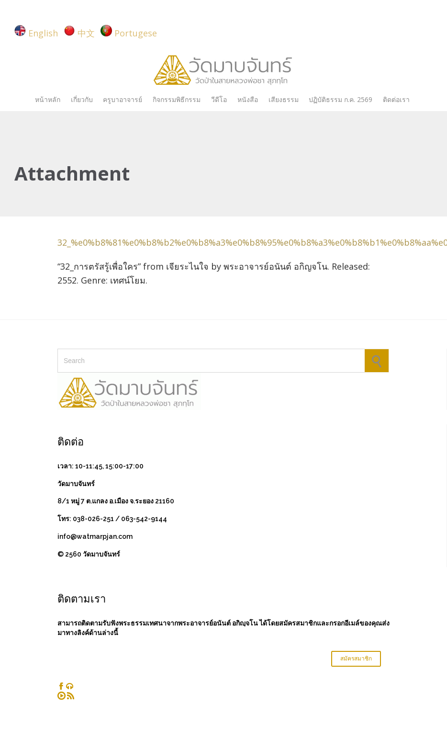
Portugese (135, 33)
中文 (86, 33)
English (43, 33)
